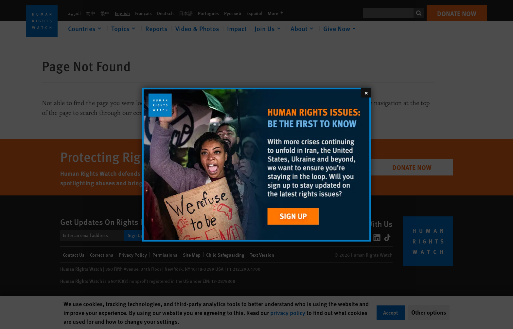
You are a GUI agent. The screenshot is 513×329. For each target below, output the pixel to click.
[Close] (366, 92)
